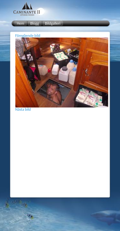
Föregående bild (27, 35)
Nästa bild (23, 109)
